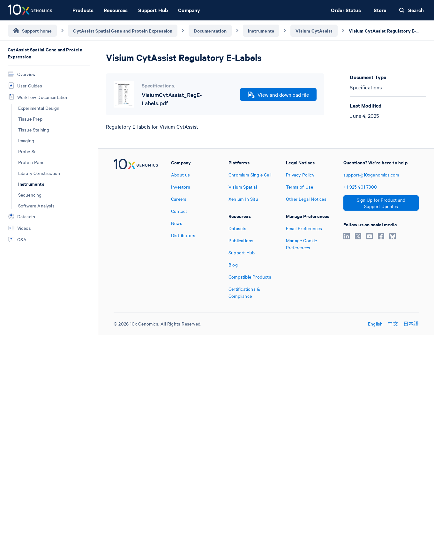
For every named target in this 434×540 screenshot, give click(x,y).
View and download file (278, 95)
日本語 (411, 323)
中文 (393, 323)
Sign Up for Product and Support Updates (381, 203)
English (375, 323)
